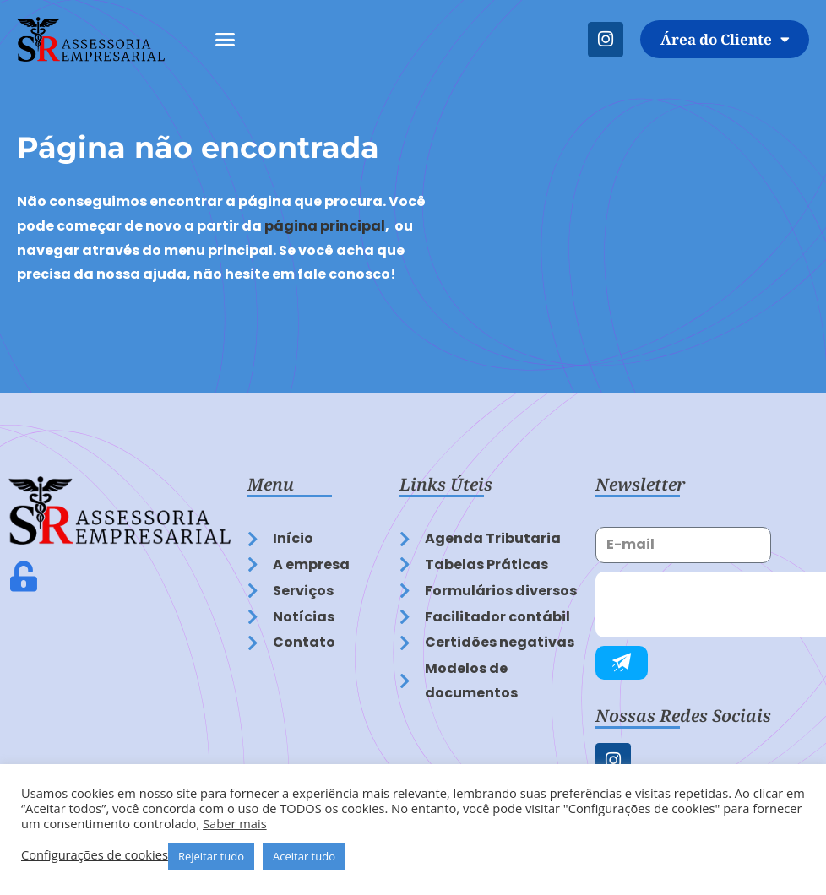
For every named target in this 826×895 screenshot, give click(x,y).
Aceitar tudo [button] (304, 856)
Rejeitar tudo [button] (211, 856)
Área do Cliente (725, 39)
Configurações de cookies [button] (94, 854)
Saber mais (235, 823)
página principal (324, 226)
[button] (225, 40)
